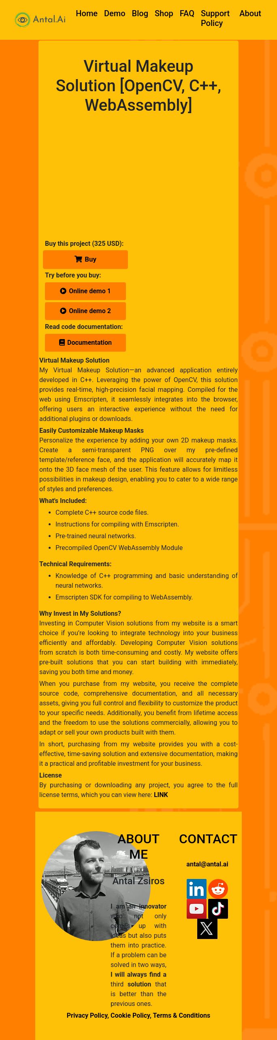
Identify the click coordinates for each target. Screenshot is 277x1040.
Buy (85, 259)
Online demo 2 (85, 311)
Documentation (85, 342)
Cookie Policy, (132, 1015)
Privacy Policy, (88, 1015)
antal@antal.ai (207, 864)
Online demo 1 (85, 291)
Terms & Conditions (181, 1015)
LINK (161, 795)
